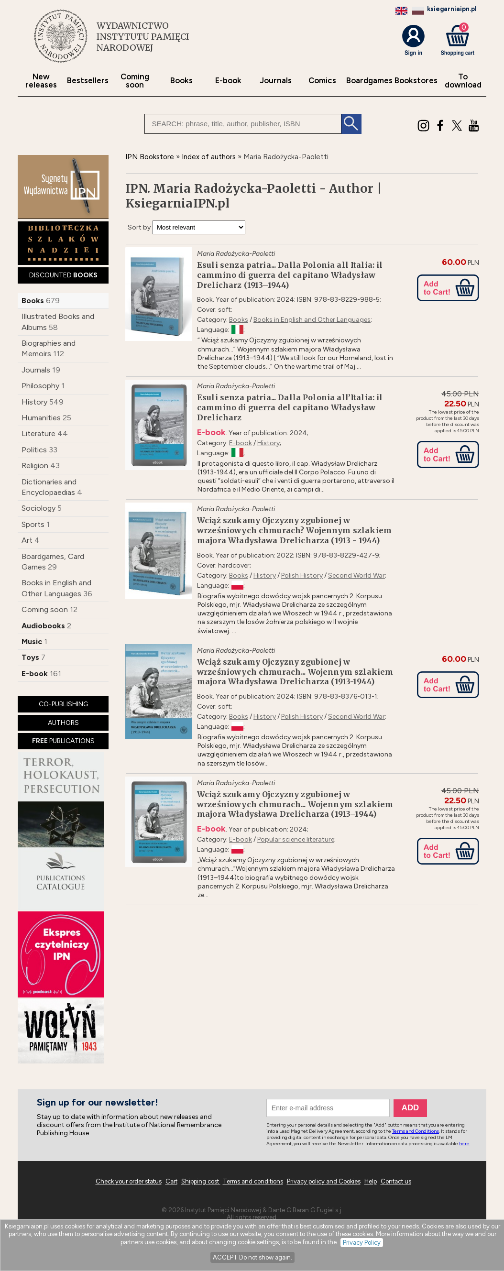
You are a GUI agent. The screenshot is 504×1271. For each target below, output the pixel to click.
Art (27, 540)
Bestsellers (88, 81)
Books (181, 81)
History (34, 401)
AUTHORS (63, 723)
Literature (38, 433)
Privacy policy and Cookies (324, 1181)
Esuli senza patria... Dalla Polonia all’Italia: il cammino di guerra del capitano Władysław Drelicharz (290, 407)
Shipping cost (200, 1181)
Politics (34, 449)
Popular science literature (295, 839)
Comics (322, 81)
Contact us (396, 1181)
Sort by (139, 227)
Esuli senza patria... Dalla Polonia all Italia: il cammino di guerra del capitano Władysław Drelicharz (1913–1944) (290, 275)
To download (463, 81)
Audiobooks (43, 625)
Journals (276, 81)
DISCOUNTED (63, 275)
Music (32, 641)
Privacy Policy (362, 1242)
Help (370, 1181)
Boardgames (369, 81)
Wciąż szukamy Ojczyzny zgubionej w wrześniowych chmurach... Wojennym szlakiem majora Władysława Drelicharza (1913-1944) (295, 672)
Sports (33, 524)
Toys (30, 657)
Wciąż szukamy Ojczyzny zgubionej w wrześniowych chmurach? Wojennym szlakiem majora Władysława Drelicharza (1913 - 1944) (294, 530)
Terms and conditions (253, 1181)
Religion (35, 465)
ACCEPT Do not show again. (252, 1257)
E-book (228, 81)
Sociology (38, 508)
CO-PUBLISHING (63, 704)
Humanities (41, 417)
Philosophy (40, 385)
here (464, 1143)
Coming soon (135, 81)
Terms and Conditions (415, 1131)
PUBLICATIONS (63, 741)
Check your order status (129, 1181)
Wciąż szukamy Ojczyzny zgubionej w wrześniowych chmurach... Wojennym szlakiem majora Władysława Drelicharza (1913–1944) (295, 804)
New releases (41, 81)
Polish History (302, 575)
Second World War (356, 575)
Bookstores (416, 81)
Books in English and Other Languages (312, 320)
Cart (171, 1181)
